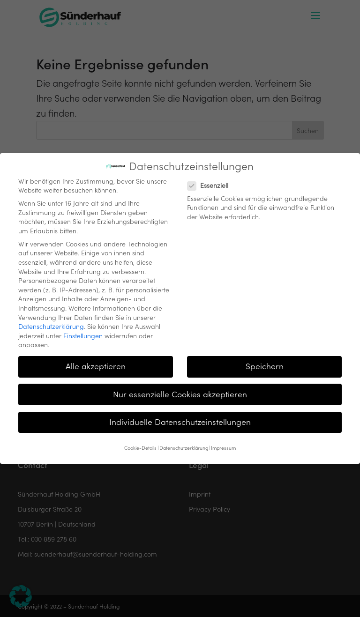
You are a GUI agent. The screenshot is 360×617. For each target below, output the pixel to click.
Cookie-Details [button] (140, 443)
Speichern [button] (265, 361)
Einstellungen (83, 331)
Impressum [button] (223, 443)
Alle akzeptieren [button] (96, 361)
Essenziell (211, 180)
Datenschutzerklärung (51, 321)
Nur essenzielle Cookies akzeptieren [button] (180, 389)
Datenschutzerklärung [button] (183, 443)
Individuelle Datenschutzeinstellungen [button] (180, 417)
